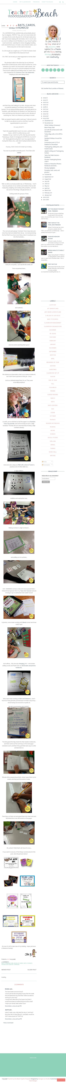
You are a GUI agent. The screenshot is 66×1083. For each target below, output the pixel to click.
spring (53, 444)
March (46, 190)
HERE (19, 152)
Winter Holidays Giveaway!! (52, 125)
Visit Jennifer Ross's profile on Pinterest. (52, 88)
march (53, 398)
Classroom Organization (53, 326)
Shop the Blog (47, 2)
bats (3, 963)
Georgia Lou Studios (44, 1079)
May (46, 186)
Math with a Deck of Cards (25, 465)
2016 (44, 111)
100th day (52, 305)
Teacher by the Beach (14, 1079)
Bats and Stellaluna (25, 698)
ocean (53, 412)
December (48, 120)
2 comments (5, 962)
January (47, 195)
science (52, 434)
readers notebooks (53, 423)
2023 (44, 100)
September (48, 177)
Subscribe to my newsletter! (50, 475)
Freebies (36, 2)
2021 (44, 104)
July (46, 181)
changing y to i (23, 663)
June (46, 183)
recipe (53, 430)
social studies (53, 437)
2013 (44, 118)
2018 (44, 107)
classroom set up (53, 373)
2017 (44, 109)
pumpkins (16, 964)
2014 (44, 116)
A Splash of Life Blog (52, 315)
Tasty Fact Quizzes (25, 591)
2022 (44, 102)
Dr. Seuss (53, 333)
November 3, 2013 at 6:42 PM (13, 1019)
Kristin (7, 989)
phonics (29, 963)
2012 (44, 197)
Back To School (52, 319)
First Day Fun (52, 264)
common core (9, 963)
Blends (24, 622)
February (47, 193)
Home (15, 2)
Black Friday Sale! (49, 127)
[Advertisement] (19, 1038)
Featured (53, 337)
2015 (44, 114)
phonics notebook (7, 964)
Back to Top (61, 1079)
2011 (44, 199)
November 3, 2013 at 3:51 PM (13, 1006)
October (47, 174)
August (47, 179)
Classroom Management (52, 322)
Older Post (32, 969)
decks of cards (18, 963)
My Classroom (25, 2)
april (52, 358)
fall (52, 383)
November (48, 123)
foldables (52, 387)
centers (53, 365)
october (53, 416)
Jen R (6, 1010)
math (25, 963)
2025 (44, 98)
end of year (53, 380)
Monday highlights (49, 168)
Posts (44, 461)
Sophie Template (25, 1079)
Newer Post (6, 969)
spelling (53, 441)
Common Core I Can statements (25, 72)
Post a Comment (8, 1023)
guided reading (52, 394)
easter (52, 376)
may (52, 409)
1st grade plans (52, 308)
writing (53, 455)
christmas (52, 369)
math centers (53, 405)
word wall (53, 452)
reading (53, 426)
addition (53, 355)
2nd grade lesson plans (52, 312)
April (46, 188)
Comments (46, 465)
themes (52, 448)
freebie (52, 391)
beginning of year (53, 362)
